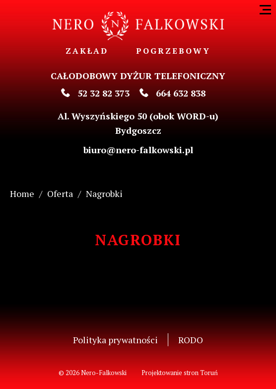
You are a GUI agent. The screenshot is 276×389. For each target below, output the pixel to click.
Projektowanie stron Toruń (179, 372)
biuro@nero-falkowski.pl (138, 150)
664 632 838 (172, 93)
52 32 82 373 (95, 93)
